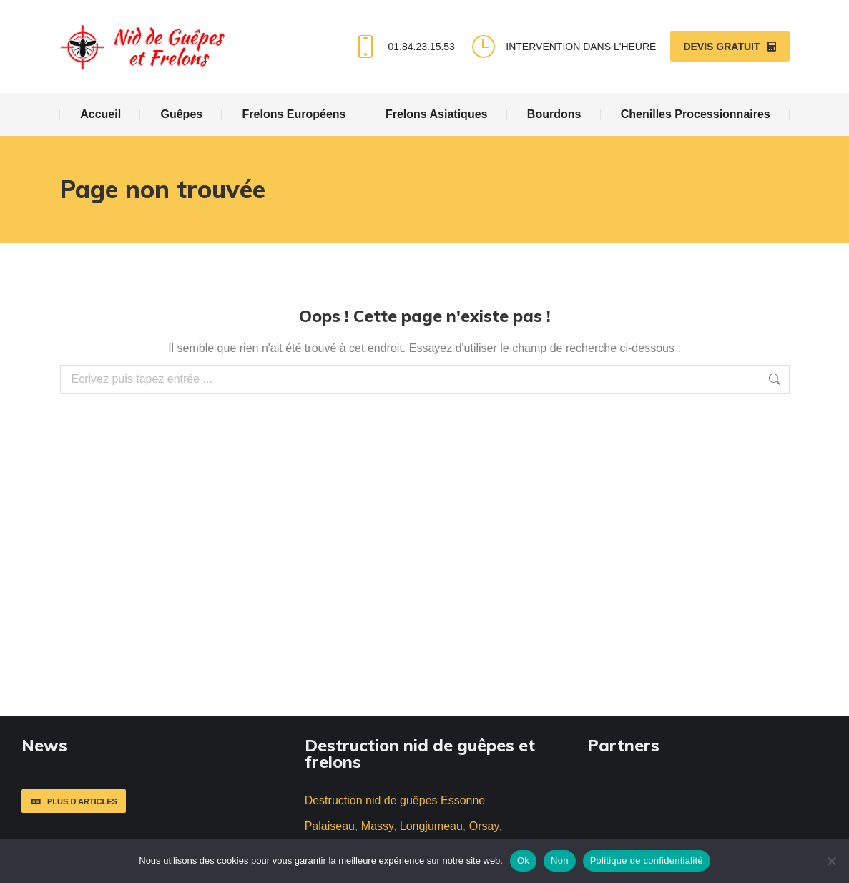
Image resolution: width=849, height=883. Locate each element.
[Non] (831, 861)
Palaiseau (330, 826)
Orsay (484, 826)
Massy (377, 826)
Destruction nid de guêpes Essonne (395, 800)
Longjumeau (431, 826)
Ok (523, 860)
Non (560, 860)
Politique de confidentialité (646, 860)
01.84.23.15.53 (403, 46)
